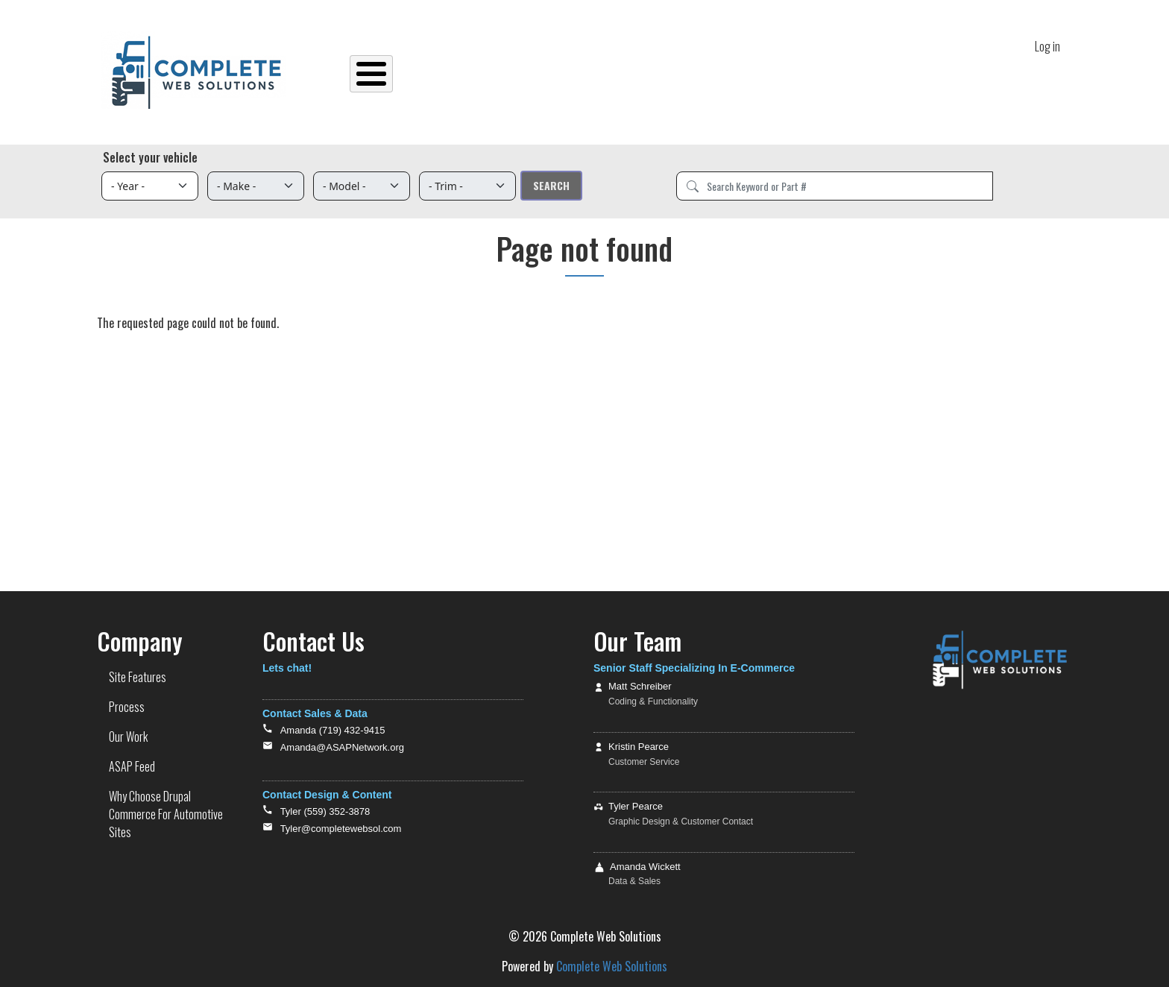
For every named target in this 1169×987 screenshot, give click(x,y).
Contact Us (976, 74)
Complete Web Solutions (611, 966)
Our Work (650, 74)
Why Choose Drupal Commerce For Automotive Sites (166, 814)
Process (580, 74)
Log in (1047, 44)
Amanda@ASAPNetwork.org (342, 747)
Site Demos (815, 74)
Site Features (501, 74)
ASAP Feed (735, 74)
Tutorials (900, 74)
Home (428, 74)
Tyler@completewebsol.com (341, 828)
